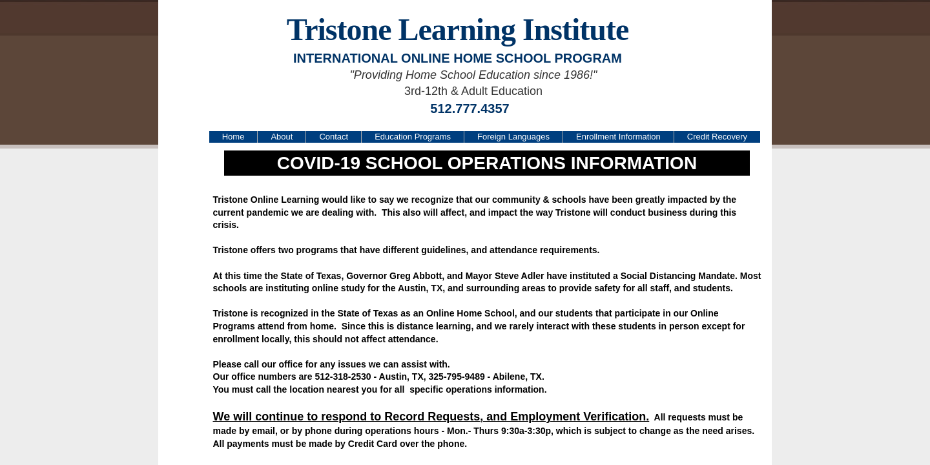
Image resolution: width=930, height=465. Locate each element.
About (282, 136)
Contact (333, 136)
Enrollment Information (618, 136)
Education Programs (413, 136)
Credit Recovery (717, 136)
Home (233, 136)
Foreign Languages (513, 136)
